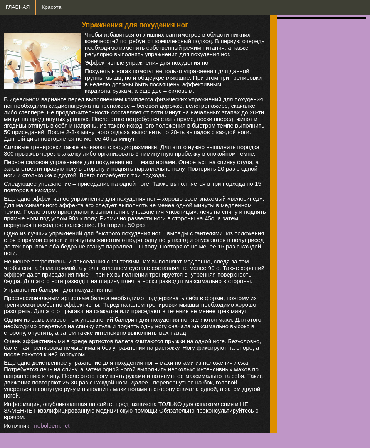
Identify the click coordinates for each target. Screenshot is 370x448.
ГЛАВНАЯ (18, 7)
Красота (51, 7)
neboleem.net (51, 425)
